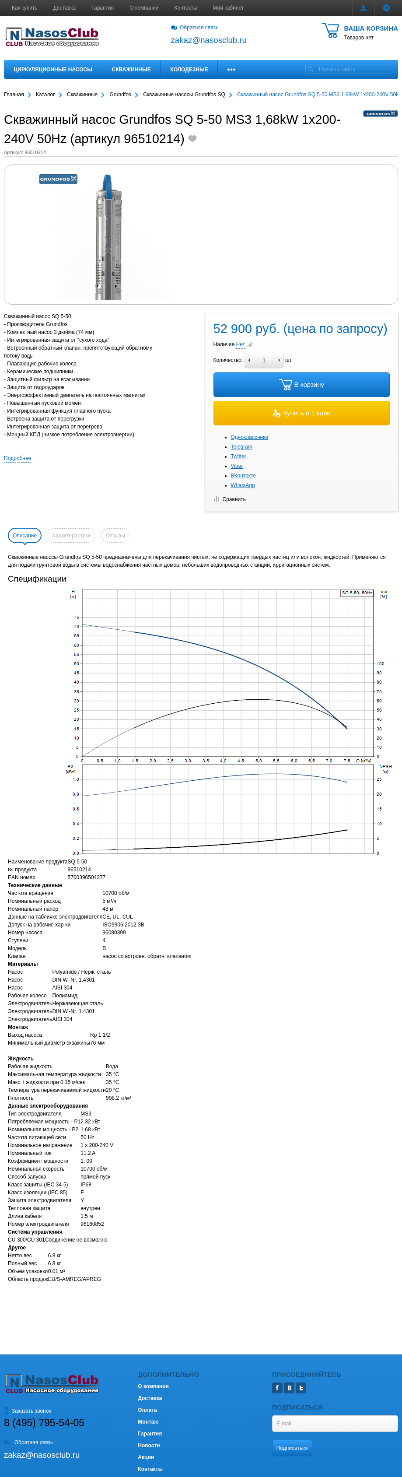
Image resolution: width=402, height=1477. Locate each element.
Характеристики (71, 536)
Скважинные (131, 70)
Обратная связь (195, 28)
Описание (25, 536)
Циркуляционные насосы (53, 70)
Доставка (64, 8)
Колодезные (189, 70)
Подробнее (17, 458)
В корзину (301, 384)
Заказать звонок (27, 1411)
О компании (143, 8)
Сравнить (229, 499)
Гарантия (102, 8)
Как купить (25, 8)
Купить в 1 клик (301, 413)
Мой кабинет (228, 8)
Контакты (186, 8)
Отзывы (115, 536)
